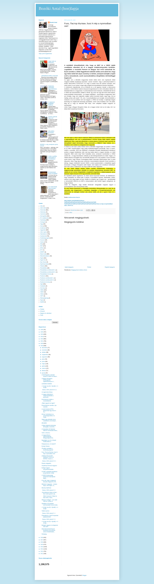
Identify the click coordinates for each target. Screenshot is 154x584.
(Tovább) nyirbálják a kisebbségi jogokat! (47, 449)
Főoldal (89, 267)
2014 (42, 546)
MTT (41, 250)
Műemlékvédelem (44, 256)
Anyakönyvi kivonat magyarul (49, 465)
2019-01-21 (70, 205)
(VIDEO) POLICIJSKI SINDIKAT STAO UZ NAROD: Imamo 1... (48, 457)
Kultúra (42, 242)
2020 (42, 343)
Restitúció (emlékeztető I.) (47, 278)
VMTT (41, 296)
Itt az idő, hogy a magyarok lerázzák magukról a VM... (49, 481)
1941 (41, 206)
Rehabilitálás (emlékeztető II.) (48, 272)
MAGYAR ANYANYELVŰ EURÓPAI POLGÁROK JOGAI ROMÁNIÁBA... (48, 530)
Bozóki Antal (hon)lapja (59, 8)
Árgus (41, 300)
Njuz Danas (43, 262)
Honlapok (42, 222)
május (43, 363)
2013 (42, 549)
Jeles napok (43, 232)
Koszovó (42, 240)
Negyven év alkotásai (45, 313)
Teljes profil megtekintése (45, 53)
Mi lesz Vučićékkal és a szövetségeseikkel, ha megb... (48, 416)
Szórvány (42, 288)
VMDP (42, 292)
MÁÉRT (42, 252)
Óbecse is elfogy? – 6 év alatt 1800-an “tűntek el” (49, 500)
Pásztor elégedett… (47, 463)
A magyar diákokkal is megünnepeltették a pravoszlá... (47, 396)
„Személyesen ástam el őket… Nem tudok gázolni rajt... (50, 493)
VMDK (42, 290)
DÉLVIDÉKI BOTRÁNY (51, 132)
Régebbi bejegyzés (110, 267)
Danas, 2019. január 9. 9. (48, 490)
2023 (42, 336)
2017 (42, 540)
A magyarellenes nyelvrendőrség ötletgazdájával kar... (48, 436)
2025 (42, 332)
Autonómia (43, 214)
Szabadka (42, 286)
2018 (42, 537)
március (44, 368)
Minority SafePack (46, 488)
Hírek (41, 226)
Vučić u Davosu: (46, 432)
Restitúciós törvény (45, 282)
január (44, 373)
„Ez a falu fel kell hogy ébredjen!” (52, 187)
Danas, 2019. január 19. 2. (49, 461)
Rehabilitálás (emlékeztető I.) (47, 270)
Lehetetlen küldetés (47, 383)
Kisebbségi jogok (44, 238)
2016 (42, 542)
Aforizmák (42, 210)
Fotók (41, 315)
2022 (42, 339)
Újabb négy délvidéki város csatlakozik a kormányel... (49, 420)
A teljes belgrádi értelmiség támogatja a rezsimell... (49, 426)
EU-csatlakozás (44, 218)
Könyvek (42, 311)
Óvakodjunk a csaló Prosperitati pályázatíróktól (50, 516)
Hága (41, 224)
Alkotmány (43, 212)
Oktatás (42, 266)
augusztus (45, 357)
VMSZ (70, 212)
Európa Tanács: (46, 446)
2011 (42, 553)
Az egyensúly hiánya (47, 392)
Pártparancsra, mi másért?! (49, 444)
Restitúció (42, 276)
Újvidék (42, 302)
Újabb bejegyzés (69, 267)
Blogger (84, 575)
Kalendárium (43, 234)
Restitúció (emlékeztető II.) (47, 280)
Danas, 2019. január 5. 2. (49, 513)
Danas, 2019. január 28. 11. (49, 389)
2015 (42, 544)
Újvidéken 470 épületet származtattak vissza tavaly (49, 504)
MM (41, 244)
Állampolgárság (44, 298)
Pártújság (44, 534)
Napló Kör (42, 260)
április (43, 366)
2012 (42, 551)
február (44, 370)
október (44, 352)
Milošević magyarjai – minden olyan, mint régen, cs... (49, 484)
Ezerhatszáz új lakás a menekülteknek (47, 400)
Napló (41, 258)
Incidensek (43, 228)
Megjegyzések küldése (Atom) (79, 270)
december (45, 347)
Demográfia (43, 216)
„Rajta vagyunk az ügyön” (48, 403)
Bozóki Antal (53, 22)
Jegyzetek (42, 230)
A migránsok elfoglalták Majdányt (51, 103)
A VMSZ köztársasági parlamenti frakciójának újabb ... (48, 477)
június (43, 361)
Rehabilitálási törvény (45, 274)
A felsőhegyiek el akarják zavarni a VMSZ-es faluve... (50, 375)
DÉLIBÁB (44, 423)
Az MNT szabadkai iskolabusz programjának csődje (49, 472)
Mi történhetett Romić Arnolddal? (52, 173)
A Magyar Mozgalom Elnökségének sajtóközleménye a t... (48, 380)
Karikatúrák (43, 236)
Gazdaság (43, 220)
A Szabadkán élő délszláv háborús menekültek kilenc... (50, 429)
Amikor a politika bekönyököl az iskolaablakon (52, 158)
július (43, 359)
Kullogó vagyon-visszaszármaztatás (47, 468)
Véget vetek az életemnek (52, 62)
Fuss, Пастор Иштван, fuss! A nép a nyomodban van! (49, 453)
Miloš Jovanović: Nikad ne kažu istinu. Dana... (49, 496)
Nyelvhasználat (44, 264)
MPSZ (41, 248)
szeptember (45, 354)
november (45, 350)
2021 (42, 341)
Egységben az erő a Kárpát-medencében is (49, 441)
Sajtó (41, 284)
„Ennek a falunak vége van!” (52, 117)
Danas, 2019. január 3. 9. (48, 519)
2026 (42, 329)
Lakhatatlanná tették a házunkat (49, 75)
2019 (42, 345)
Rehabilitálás (43, 268)
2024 (42, 334)
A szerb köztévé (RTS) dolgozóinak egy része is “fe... (49, 410)
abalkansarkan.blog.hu (74, 197)
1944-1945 (43, 208)
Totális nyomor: (46, 511)
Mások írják (43, 254)
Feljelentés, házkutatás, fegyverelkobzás (52, 87)
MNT (41, 246)
